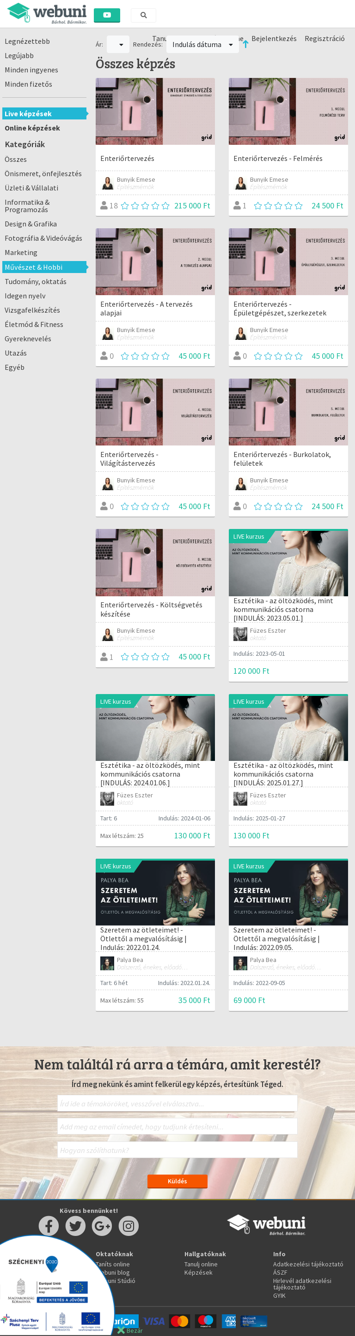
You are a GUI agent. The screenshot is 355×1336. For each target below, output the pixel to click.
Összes (16, 159)
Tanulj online (201, 1264)
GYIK (279, 1295)
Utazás (16, 352)
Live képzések (28, 113)
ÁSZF (280, 1272)
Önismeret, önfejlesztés (43, 173)
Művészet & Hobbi (33, 267)
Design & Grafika (31, 223)
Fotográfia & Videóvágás (43, 238)
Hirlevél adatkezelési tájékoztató (302, 1284)
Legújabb (19, 55)
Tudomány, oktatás (36, 281)
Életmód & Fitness (34, 324)
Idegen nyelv (25, 295)
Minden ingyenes (31, 69)
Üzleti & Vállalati (31, 187)
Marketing (21, 252)
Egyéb (14, 367)
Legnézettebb (27, 41)
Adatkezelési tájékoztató (308, 1264)
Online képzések (32, 127)
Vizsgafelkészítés (32, 310)
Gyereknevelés (28, 338)
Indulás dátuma (202, 44)
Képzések (198, 1272)
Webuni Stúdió (115, 1281)
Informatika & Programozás (27, 205)
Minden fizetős (28, 84)
